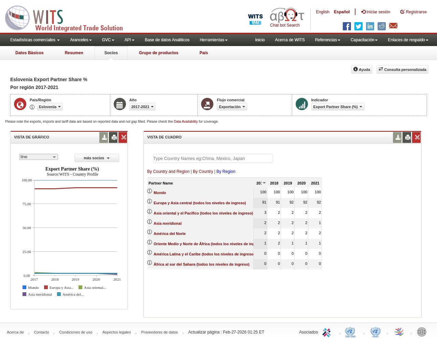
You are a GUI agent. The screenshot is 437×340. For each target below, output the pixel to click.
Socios (111, 52)
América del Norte (170, 234)
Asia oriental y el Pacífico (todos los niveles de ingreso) (203, 213)
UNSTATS (375, 331)
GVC (108, 40)
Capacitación (364, 40)
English (322, 12)
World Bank (423, 331)
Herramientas (214, 40)
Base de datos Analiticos (167, 40)
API (130, 40)
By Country (203, 171)
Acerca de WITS (290, 40)
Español (342, 12)
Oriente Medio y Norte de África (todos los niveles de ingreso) (209, 244)
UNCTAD (351, 331)
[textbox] (213, 158)
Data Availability (186, 121)
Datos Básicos (29, 52)
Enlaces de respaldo (408, 40)
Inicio (260, 40)
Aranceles (80, 40)
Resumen (74, 52)
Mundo (160, 193)
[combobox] (38, 157)
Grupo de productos (158, 52)
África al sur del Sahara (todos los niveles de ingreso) (202, 264)
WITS (68, 17)
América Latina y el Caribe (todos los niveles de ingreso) (204, 254)
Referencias (327, 40)
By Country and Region (168, 171)
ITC (328, 331)
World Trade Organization (399, 331)
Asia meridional (168, 223)
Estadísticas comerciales (35, 40)
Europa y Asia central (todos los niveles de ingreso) (200, 203)
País (203, 52)
